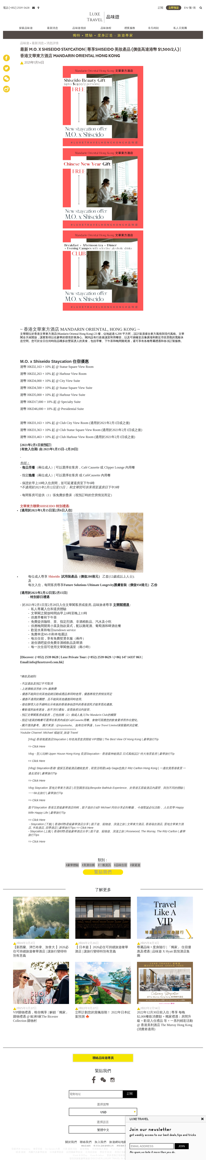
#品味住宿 (120, 865)
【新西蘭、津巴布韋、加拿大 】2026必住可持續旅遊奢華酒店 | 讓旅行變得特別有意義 (41, 951)
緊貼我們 (103, 872)
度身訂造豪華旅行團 (125, 1152)
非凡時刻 (153, 28)
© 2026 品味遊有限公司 (104, 1146)
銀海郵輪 (84, 1148)
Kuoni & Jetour (97, 1155)
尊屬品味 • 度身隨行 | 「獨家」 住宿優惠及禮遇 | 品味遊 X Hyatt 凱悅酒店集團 (164, 951)
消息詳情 (52, 43)
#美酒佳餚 (88, 865)
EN (186, 8)
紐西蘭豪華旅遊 (74, 1152)
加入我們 (100, 1142)
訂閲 (160, 8)
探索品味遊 (26, 28)
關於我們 (71, 1142)
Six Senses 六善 (52, 1148)
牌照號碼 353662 (124, 1146)
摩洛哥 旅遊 (106, 1152)
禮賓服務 (129, 28)
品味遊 (24, 43)
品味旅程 (106, 28)
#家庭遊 (135, 865)
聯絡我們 (86, 1142)
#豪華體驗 (72, 865)
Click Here (38, 800)
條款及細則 (86, 1146)
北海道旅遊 (91, 1152)
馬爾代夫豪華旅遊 (38, 1152)
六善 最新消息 (70, 1148)
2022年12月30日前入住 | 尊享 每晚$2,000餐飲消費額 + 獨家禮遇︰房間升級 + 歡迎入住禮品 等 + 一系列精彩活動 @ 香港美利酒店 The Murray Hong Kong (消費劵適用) (165, 1021)
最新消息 (52, 28)
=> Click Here (36, 746)
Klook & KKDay (80, 1155)
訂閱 (130, 1093)
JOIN (181, 1146)
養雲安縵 (37, 1148)
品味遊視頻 (79, 28)
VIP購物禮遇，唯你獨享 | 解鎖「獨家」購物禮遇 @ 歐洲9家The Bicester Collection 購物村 (41, 1016)
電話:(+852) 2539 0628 (16, 8)
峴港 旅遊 (21, 1152)
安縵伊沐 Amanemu (20, 1148)
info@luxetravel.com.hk (46, 662)
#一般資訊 (104, 865)
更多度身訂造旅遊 (116, 1155)
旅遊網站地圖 (118, 1142)
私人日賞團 (180, 28)
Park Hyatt (116, 1148)
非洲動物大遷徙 (100, 1148)
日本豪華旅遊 (56, 1152)
